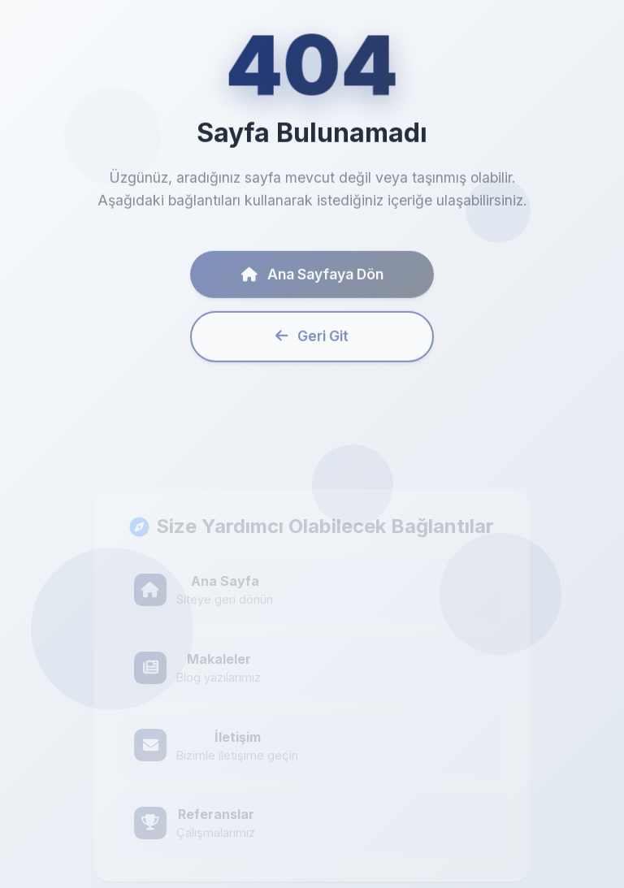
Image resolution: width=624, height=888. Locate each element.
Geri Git (312, 340)
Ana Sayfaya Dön (312, 278)
